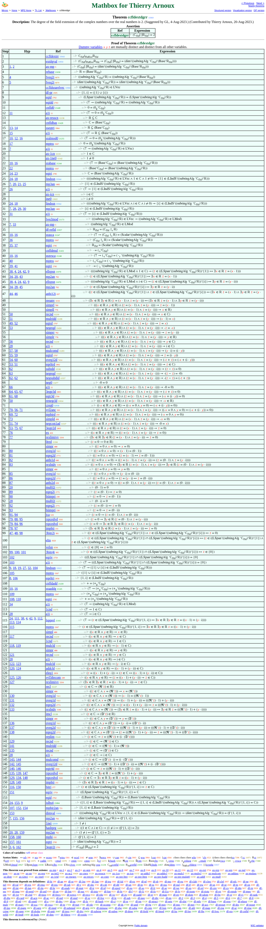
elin (48, 540)
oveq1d (50, 451)
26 (11, 189)
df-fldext (65, 914)
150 (18, 787)
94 (16, 514)
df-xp (188, 888)
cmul (58, 860)
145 (18, 764)
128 (11, 782)
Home (14, 10)
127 (11, 682)
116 (11, 787)
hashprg (51, 828)
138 (11, 732)
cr (255, 857)
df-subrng (96, 911)
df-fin (217, 894)
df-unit (51, 911)
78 (11, 528)
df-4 (204, 898)
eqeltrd (50, 364)
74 (16, 423)
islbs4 (49, 803)
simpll (50, 309)
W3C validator (257, 925)
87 (11, 482)
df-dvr (80, 911)
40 (11, 261)
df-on (56, 891)
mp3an (50, 184)
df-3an (95, 881)
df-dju (7, 898)
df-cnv (213, 888)
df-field (144, 911)
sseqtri (50, 128)
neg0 (49, 382)
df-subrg (113, 911)
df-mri (191, 904)
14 (16, 128)
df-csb (103, 884)
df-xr (87, 898)
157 (11, 842)
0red (49, 441)
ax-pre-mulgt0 (182, 876)
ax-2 (69, 870)
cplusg (187, 860)
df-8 (251, 898)
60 (16, 359)
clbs (55, 864)
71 (21, 410)
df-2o (124, 894)
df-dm (238, 888)
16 (21, 138)
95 (21, 519)
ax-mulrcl (196, 873)
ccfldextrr (52, 56)
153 (16, 803)
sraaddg (51, 588)
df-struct (153, 901)
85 (11, 473)
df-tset (75, 904)
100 (16, 552)
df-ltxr (100, 898)
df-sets (168, 901)
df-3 (192, 898)
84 (16, 524)
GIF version (259, 10)
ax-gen (86, 870)
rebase (50, 72)
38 (11, 271)
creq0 (49, 405)
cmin (73, 860)
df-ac (46, 898)
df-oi (229, 894)
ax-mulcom (214, 873)
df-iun (28, 888)
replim (50, 736)
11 (10, 113)
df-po (129, 888)
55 (11, 355)
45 (21, 287)
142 (11, 764)
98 (21, 533)
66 (11, 387)
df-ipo (7, 908)
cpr (165, 857)
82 (11, 460)
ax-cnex (83, 873)
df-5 (216, 898)
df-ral (15, 884)
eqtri (49, 173)
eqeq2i (50, 492)
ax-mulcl (179, 873)
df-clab (193, 881)
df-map (163, 894)
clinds (154, 864)
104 (35, 568)
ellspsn (50, 271)
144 (18, 759)
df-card (20, 898)
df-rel (201, 888)
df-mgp (206, 908)
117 (11, 636)
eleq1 (49, 673)
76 (11, 432)
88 (16, 519)
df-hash (99, 901)
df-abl (191, 908)
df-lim (68, 891)
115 (11, 627)
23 (16, 173)
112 (39, 618)
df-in (140, 884)
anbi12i (51, 294)
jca (48, 514)
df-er (150, 894)
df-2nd (28, 894)
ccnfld (115, 864)
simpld (50, 419)
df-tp (235, 884)
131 (11, 700)
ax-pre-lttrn (141, 876)
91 (11, 514)
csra (98, 864)
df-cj (113, 901)
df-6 (227, 898)
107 (11, 808)
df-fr (152, 888)
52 (16, 323)
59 (16, 355)
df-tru (108, 881)
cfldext (192, 864)
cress (171, 860)
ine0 (49, 199)
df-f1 (141, 891)
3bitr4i (50, 552)
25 (24, 184)
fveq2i (50, 77)
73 (11, 419)
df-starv (19, 904)
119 (18, 645)
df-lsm (162, 908)
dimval (50, 813)
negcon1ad (53, 423)
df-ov (218, 891)
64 (11, 391)
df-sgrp (37, 908)
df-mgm (21, 908)
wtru (62, 857)
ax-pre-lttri (122, 876)
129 (11, 741)
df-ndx (197, 901)
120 (11, 668)
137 (11, 727)
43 (21, 276)
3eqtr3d (51, 391)
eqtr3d (50, 396)
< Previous (247, 3)
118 (11, 645)
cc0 (7, 860)
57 (11, 350)
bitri (48, 787)
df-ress (226, 901)
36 (11, 240)
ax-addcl (145, 873)
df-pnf (59, 898)
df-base (212, 901)
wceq (49, 857)
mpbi (49, 837)
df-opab (65, 888)
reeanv (50, 300)
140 (11, 768)
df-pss (163, 884)
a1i (48, 113)
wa (36, 857)
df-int (15, 888)
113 (11, 622)
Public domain (141, 925)
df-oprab (232, 891)
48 (16, 533)
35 (11, 245)
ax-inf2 (55, 873)
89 (11, 492)
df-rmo (41, 884)
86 (11, 478)
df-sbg (118, 908)
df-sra (229, 911)
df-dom (189, 894)
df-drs (236, 904)
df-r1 (241, 894)
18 (16, 179)
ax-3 (77, 870)
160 (18, 837)
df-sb (156, 881)
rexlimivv (52, 437)
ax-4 (98, 870)
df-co (226, 888)
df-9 (6, 901)
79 (11, 519)
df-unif (134, 904)
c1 (18, 860)
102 (11, 557)
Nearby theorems (256, 6)
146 (18, 768)
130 (11, 695)
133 (11, 709)
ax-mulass (251, 873)
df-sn (212, 884)
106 (15, 578)
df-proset (220, 904)
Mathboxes (50, 10)
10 (11, 138)
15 (11, 133)
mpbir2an (52, 808)
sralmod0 (52, 138)
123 (18, 664)
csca (222, 860)
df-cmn (177, 908)
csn (154, 857)
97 (16, 528)
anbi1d (50, 460)
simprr (50, 332)
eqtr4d (50, 768)
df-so (141, 888)
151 (11, 792)
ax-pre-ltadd (160, 876)
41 (16, 266)
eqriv (49, 557)
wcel (76, 857)
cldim (172, 864)
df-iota (94, 891)
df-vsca (49, 904)
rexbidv (51, 464)
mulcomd (52, 350)
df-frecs (56, 894)
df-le (114, 898)
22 (11, 168)
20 (14, 184)
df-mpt (79, 888)
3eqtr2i (50, 847)
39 (11, 266)
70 (11, 410)
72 (16, 414)
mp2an (50, 276)
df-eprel (116, 888)
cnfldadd (51, 583)
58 (16, 350)
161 (18, 842)
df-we (176, 888)
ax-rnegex (71, 876)
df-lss (174, 911)
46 (16, 294)
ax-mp (50, 66)
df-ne (246, 881)
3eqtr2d (51, 428)
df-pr (49, 92)
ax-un (29, 873)
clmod (14, 864)
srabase (50, 163)
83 (11, 464)
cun (117, 857)
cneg (87, 860)
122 (11, 664)
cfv (205, 857)
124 (18, 668)
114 (18, 622)
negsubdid (52, 378)
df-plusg (242, 901)
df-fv (177, 891)
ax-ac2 (68, 873)
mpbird (50, 414)
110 (18, 599)
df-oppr (20, 911)
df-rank (254, 894)
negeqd (50, 328)
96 (21, 524)
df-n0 (18, 901)
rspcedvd (52, 519)
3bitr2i (50, 533)
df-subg (133, 908)
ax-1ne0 (51, 158)
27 (24, 568)
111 (16, 618)
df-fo (153, 891)
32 (29, 568)
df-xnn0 (32, 901)
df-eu (180, 881)
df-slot (182, 901)
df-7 (239, 898)
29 (19, 208)
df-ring (247, 908)
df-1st (15, 894)
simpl (49, 632)
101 (23, 552)
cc (244, 857)
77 (11, 437)
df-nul (176, 884)
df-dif (116, 884)
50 (11, 314)
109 (11, 594)
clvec (72, 864)
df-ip (62, 904)
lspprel (50, 620)
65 (16, 391)
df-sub (127, 898)
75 (16, 428)
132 (11, 705)
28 (14, 208)
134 (18, 777)
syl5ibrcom (53, 677)
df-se (164, 888)
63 (11, 373)
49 (11, 323)
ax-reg (41, 873)
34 (11, 276)
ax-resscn (52, 118)
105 (11, 573)
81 (11, 455)
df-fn (119, 891)
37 (16, 245)
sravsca (50, 255)
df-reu (54, 884)
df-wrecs (71, 894)
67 (21, 391)
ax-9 (153, 870)
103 (11, 562)
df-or (71, 881)
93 (11, 510)
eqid (49, 97)
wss (143, 857)
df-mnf (74, 898)
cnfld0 (50, 107)
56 (11, 341)
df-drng (129, 911)
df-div (155, 898)
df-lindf (19, 914)
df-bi (49, 881)
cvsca (238, 860)
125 (11, 677)
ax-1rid (55, 876)
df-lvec (215, 911)
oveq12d (51, 359)
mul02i (50, 487)
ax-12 (190, 870)
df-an (60, 881)
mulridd (51, 318)
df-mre (162, 904)
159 (21, 832)
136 (11, 723)
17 (11, 143)
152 (18, 808)
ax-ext (202, 870)
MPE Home (26, 10)
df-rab (67, 884)
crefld (133, 864)
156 (21, 818)
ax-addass (233, 873)
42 (24, 271)
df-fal (120, 881)
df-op (247, 884)
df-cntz (148, 908)
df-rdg (99, 894)
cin (129, 857)
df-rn (250, 888)
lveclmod (52, 219)
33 (14, 224)
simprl (50, 305)
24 (11, 179)
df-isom (190, 891)
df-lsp (188, 911)
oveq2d (50, 727)
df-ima (16, 891)
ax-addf (201, 876)
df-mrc (176, 904)
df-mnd (52, 908)
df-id (103, 888)
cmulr (203, 860)
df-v (79, 884)
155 (15, 818)
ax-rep (215, 870)
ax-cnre (105, 876)
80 (11, 451)
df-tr (91, 888)
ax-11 (178, 870)
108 (11, 599)
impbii (50, 528)
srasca (50, 235)
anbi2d (50, 482)
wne (90, 857)
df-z (46, 901)
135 (11, 750)
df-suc (81, 891)
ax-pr (16, 873)
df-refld (51, 229)
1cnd (49, 609)
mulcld (50, 645)
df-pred (29, 891)
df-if (188, 884)
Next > (260, 3)
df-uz (72, 901)
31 (11, 214)
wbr (194, 857)
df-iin (41, 888)
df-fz (85, 901)
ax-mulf (216, 876)
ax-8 (142, 870)
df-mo (168, 881)
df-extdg (82, 914)
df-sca (34, 904)
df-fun (107, 891)
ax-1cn (50, 153)
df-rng (220, 908)
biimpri (50, 496)
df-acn (33, 898)
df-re (125, 901)
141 (11, 746)
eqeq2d (50, 455)
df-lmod (159, 911)
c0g (253, 860)
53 (11, 328)
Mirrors (5, 10)
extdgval (51, 61)
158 (11, 837)
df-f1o (165, 891)
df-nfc (233, 881)
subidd (50, 369)
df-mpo (247, 891)
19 (19, 568)
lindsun (50, 568)
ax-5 (109, 870)
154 (25, 808)
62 (11, 369)
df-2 (181, 898)
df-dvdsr (35, 911)
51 (11, 318)
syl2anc (51, 410)
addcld (50, 668)
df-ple (89, 904)
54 (11, 359)
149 (18, 782)
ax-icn (50, 194)
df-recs (86, 894)
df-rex (28, 884)
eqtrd (49, 323)
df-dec (59, 901)
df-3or (82, 881)
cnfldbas (51, 122)
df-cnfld (244, 911)
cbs (156, 860)
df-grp (86, 908)
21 (19, 184)
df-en (176, 894)
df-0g (148, 904)
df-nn (168, 898)
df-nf (144, 881)
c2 (99, 860)
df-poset (250, 904)
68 (16, 396)
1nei (49, 823)
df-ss (151, 884)
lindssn (50, 179)
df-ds (120, 904)
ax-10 (165, 870)
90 (11, 496)
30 (24, 208)
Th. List (38, 10)
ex (47, 432)
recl (48, 686)
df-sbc (90, 884)
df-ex (132, 881)
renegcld (51, 400)
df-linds (35, 914)
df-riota (205, 891)
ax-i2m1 (23, 876)
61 (11, 396)
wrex (103, 857)
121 (11, 654)
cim (140, 860)
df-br (52, 888)
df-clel (220, 881)
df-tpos (42, 894)
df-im (138, 901)
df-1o (112, 894)
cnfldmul (52, 250)
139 (18, 773)
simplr (50, 337)
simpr (49, 446)
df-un (128, 884)
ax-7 (131, 870)
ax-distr (8, 876)
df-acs (205, 904)
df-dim (50, 914)
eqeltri (50, 578)
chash (112, 860)
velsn (49, 547)
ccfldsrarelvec (55, 87)
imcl (49, 714)
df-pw (200, 884)
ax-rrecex (89, 876)
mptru (50, 143)
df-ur (234, 908)
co (233, 857)
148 (25, 777)
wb (25, 857)
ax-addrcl (162, 873)
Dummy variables (90, 47)
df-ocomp (105, 904)
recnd (49, 314)
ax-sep (228, 870)
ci (29, 860)
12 (16, 138)
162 (18, 847)
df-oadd (137, 894)
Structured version (222, 10)
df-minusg (101, 908)
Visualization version (242, 10)
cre (126, 860)
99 (11, 552)
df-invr (65, 911)
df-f (130, 891)
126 (18, 677)
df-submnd (69, 908)
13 (11, 128)
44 (11, 294)
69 (11, 414)
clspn (35, 864)
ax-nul (242, 870)
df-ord (43, 891)
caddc (43, 860)
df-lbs (201, 911)
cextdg (209, 864)
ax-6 (120, 870)
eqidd (49, 102)
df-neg (141, 898)
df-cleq (207, 881)
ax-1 (61, 870)
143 (11, 759)
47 (11, 533)
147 (25, 773)
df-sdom (203, 894)
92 (11, 505)
